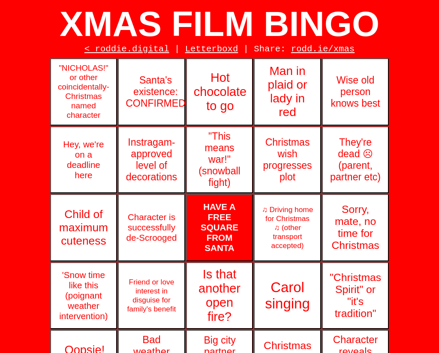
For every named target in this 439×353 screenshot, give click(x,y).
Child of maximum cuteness (83, 229)
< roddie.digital (126, 50)
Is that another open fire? (219, 297)
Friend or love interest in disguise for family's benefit (151, 297)
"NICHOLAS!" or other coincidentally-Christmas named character (83, 94)
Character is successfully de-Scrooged (151, 229)
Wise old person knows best (355, 94)
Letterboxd (211, 50)
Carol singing (287, 297)
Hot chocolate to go (220, 94)
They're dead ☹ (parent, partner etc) (355, 162)
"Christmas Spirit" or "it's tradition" (355, 297)
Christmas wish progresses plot (287, 162)
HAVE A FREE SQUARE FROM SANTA (219, 229)
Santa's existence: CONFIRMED (155, 94)
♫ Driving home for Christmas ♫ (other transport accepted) (287, 229)
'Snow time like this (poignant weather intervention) (83, 297)
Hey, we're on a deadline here (83, 161)
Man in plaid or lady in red (287, 93)
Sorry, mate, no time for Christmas (355, 229)
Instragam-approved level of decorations (151, 162)
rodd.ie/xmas (323, 50)
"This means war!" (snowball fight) (219, 161)
